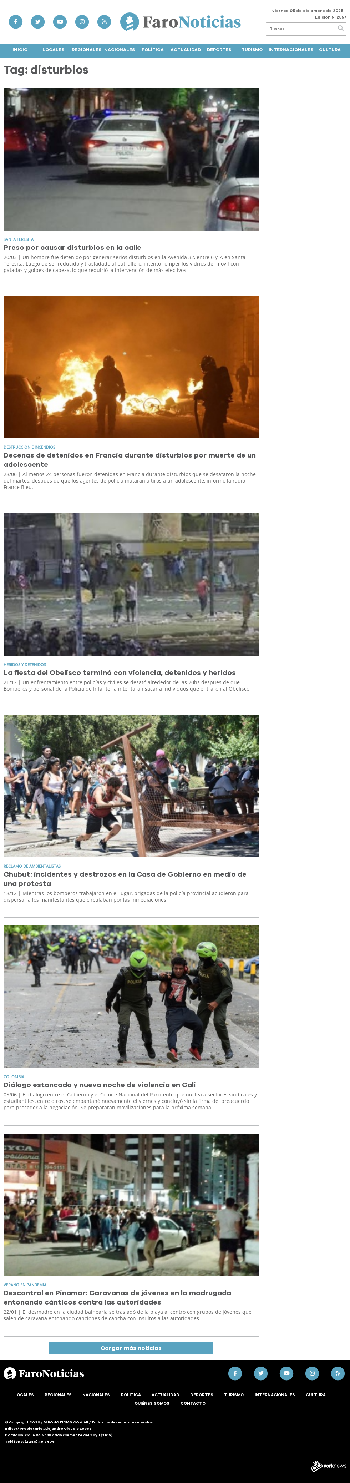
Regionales (86, 49)
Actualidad (186, 49)
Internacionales (291, 49)
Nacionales (119, 49)
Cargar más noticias (131, 1348)
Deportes (219, 49)
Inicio (19, 49)
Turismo (252, 49)
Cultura (330, 49)
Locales (53, 49)
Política (153, 49)
